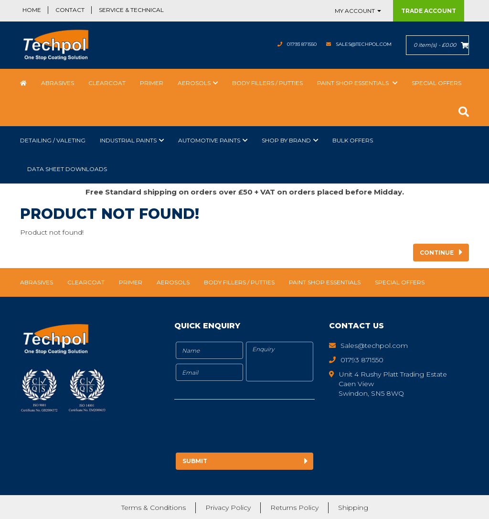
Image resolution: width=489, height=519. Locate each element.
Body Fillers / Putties (267, 82)
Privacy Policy (228, 507)
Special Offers (436, 82)
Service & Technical (131, 9)
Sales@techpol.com (357, 44)
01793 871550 (284, 44)
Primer (151, 82)
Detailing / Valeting (52, 140)
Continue (437, 252)
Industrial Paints (128, 140)
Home (31, 9)
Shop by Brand (286, 140)
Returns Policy (294, 507)
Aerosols (194, 82)
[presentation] (254, 427)
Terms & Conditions (153, 507)
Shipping (353, 507)
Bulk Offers (352, 140)
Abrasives (57, 82)
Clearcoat (107, 82)
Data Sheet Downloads (67, 169)
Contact (70, 9)
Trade (428, 10)
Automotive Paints (209, 140)
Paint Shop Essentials (353, 82)
